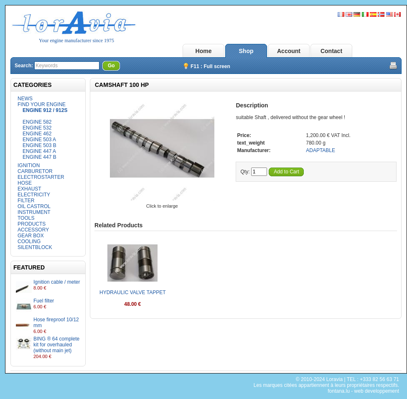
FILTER (26, 200)
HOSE (25, 183)
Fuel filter (43, 301)
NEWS (25, 99)
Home (204, 51)
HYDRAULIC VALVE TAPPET (132, 292)
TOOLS (26, 218)
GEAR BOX (31, 236)
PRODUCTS (32, 224)
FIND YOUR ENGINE (42, 104)
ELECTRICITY (34, 195)
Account (288, 51)
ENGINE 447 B (39, 157)
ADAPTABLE (320, 150)
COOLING (29, 241)
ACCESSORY (33, 230)
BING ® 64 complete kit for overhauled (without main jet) (56, 344)
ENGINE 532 (37, 128)
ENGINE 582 (37, 122)
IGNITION (29, 165)
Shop (246, 51)
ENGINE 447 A (39, 151)
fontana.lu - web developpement (363, 391)
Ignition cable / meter (56, 282)
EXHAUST (29, 189)
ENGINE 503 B (39, 145)
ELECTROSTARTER (41, 177)
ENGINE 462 (37, 134)
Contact (331, 51)
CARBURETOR (35, 171)
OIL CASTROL (34, 206)
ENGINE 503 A (39, 139)
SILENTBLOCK (35, 247)
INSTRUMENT (34, 212)
